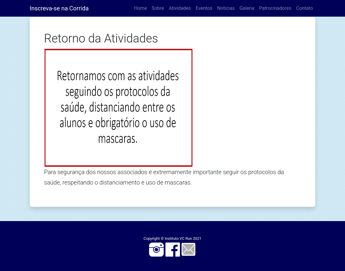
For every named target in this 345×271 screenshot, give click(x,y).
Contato (304, 8)
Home (140, 8)
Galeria (246, 8)
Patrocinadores (275, 8)
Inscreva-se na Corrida (59, 8)
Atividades (180, 8)
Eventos (204, 8)
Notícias (226, 8)
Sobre (158, 8)
